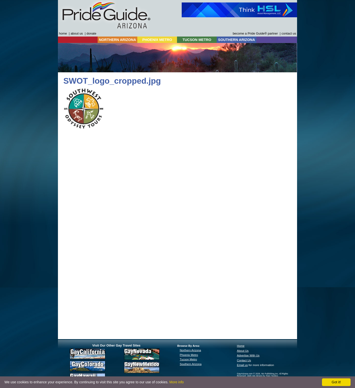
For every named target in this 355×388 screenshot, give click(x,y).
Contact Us (244, 360)
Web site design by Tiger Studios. (263, 376)
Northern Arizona (190, 350)
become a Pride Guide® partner (255, 33)
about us (77, 33)
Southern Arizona (190, 364)
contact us (289, 33)
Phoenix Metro (189, 354)
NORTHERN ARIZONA (117, 40)
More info (176, 382)
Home (241, 345)
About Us (242, 350)
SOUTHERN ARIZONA (236, 40)
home (63, 33)
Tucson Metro (188, 359)
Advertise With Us (248, 355)
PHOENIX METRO (157, 40)
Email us (242, 365)
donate (91, 33)
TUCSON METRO (196, 40)
